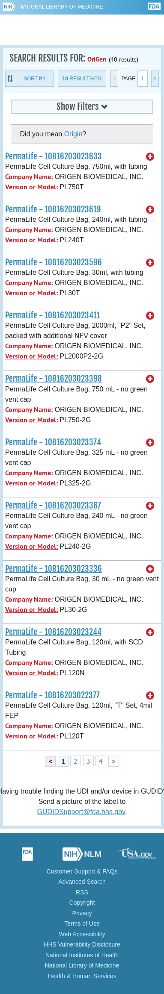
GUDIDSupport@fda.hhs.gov (81, 811)
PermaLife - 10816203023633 (53, 156)
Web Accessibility (82, 934)
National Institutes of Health (82, 955)
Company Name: (29, 176)
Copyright (82, 902)
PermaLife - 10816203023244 (53, 632)
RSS (82, 892)
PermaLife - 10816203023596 (53, 262)
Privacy (82, 913)
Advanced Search (82, 881)
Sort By (35, 79)
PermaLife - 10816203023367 (53, 505)
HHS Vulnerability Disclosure (82, 944)
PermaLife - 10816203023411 (52, 315)
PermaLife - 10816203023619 (53, 209)
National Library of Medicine (61, 7)
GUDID (82, 30)
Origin (73, 134)
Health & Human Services (82, 976)
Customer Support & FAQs (82, 871)
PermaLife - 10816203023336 (53, 569)
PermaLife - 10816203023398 (53, 378)
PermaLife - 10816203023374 (53, 442)
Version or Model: (31, 186)
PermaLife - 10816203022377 (52, 695)
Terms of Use (81, 923)
